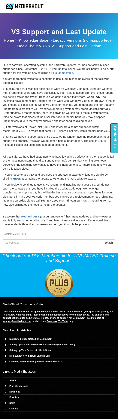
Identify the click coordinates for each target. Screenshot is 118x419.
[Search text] (52, 242)
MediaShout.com (25, 371)
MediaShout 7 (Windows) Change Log (29, 356)
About (12, 380)
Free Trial (14, 397)
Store (12, 403)
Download (14, 391)
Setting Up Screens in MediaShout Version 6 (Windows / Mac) (42, 344)
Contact (13, 408)
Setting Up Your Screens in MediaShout (30, 350)
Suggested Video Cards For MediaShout (30, 339)
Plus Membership (62, 72)
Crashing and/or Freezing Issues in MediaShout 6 (35, 361)
